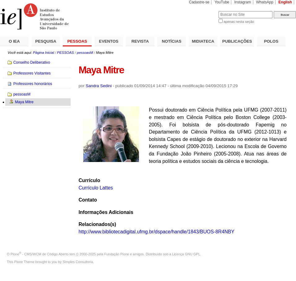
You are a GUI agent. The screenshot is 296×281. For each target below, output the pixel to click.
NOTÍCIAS (171, 41)
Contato (88, 199)
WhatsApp (264, 2)
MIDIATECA (203, 41)
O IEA (14, 41)
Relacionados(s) (97, 224)
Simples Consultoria (78, 262)
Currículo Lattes (96, 187)
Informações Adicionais (106, 212)
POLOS (271, 41)
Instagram (242, 2)
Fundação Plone (116, 254)
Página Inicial (43, 52)
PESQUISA (45, 41)
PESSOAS (77, 41)
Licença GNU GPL (186, 254)
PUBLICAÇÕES (237, 41)
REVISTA (140, 41)
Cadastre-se (199, 2)
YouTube (222, 2)
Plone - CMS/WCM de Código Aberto (40, 254)
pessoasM (85, 52)
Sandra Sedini (99, 85)
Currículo (89, 180)
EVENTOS (109, 41)
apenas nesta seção (239, 21)
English (285, 2)
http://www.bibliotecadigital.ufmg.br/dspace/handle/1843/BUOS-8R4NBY (156, 231)
